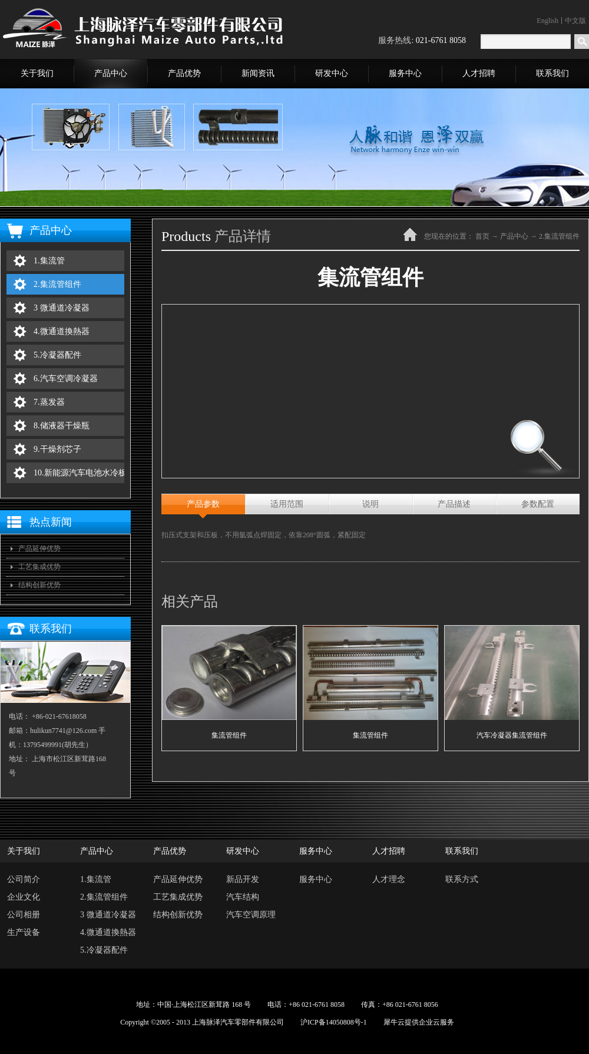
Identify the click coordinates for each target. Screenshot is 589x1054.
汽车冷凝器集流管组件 (512, 735)
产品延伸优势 (39, 548)
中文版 (575, 20)
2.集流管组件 (559, 236)
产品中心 (514, 236)
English (547, 20)
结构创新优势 (39, 585)
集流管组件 (229, 735)
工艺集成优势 (39, 567)
